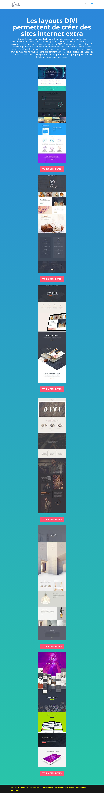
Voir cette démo (52, 168)
